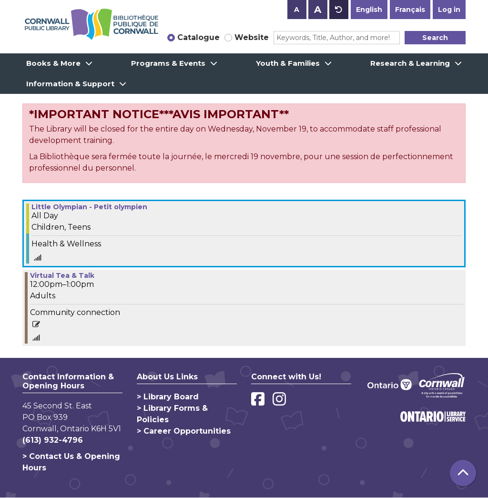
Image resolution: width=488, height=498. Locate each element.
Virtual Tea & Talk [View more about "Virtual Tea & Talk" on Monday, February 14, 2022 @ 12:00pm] (62, 275)
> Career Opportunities (184, 431)
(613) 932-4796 (52, 440)
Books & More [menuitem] (53, 63)
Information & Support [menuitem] (70, 83)
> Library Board (168, 396)
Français (410, 9)
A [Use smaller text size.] (296, 9)
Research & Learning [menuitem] (410, 63)
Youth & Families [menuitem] (288, 63)
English (369, 9)
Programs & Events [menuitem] (168, 63)
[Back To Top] (463, 473)
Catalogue (198, 37)
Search (435, 37)
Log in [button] (449, 9)
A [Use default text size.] (338, 9)
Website (251, 37)
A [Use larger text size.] (317, 9)
